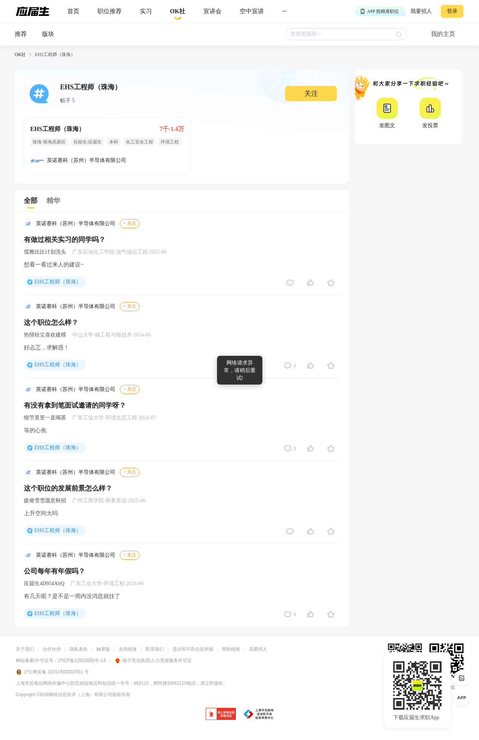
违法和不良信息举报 (192, 649)
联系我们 (155, 649)
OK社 (20, 54)
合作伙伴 (52, 649)
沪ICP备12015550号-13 (82, 660)
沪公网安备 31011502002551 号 (52, 672)
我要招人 (421, 11)
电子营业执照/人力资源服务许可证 (153, 660)
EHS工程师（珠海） (57, 282)
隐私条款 (79, 649)
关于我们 (25, 649)
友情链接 (128, 649)
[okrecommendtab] (178, 12)
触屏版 (103, 649)
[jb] (221, 714)
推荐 (21, 34)
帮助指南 (231, 649)
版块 (48, 34)
